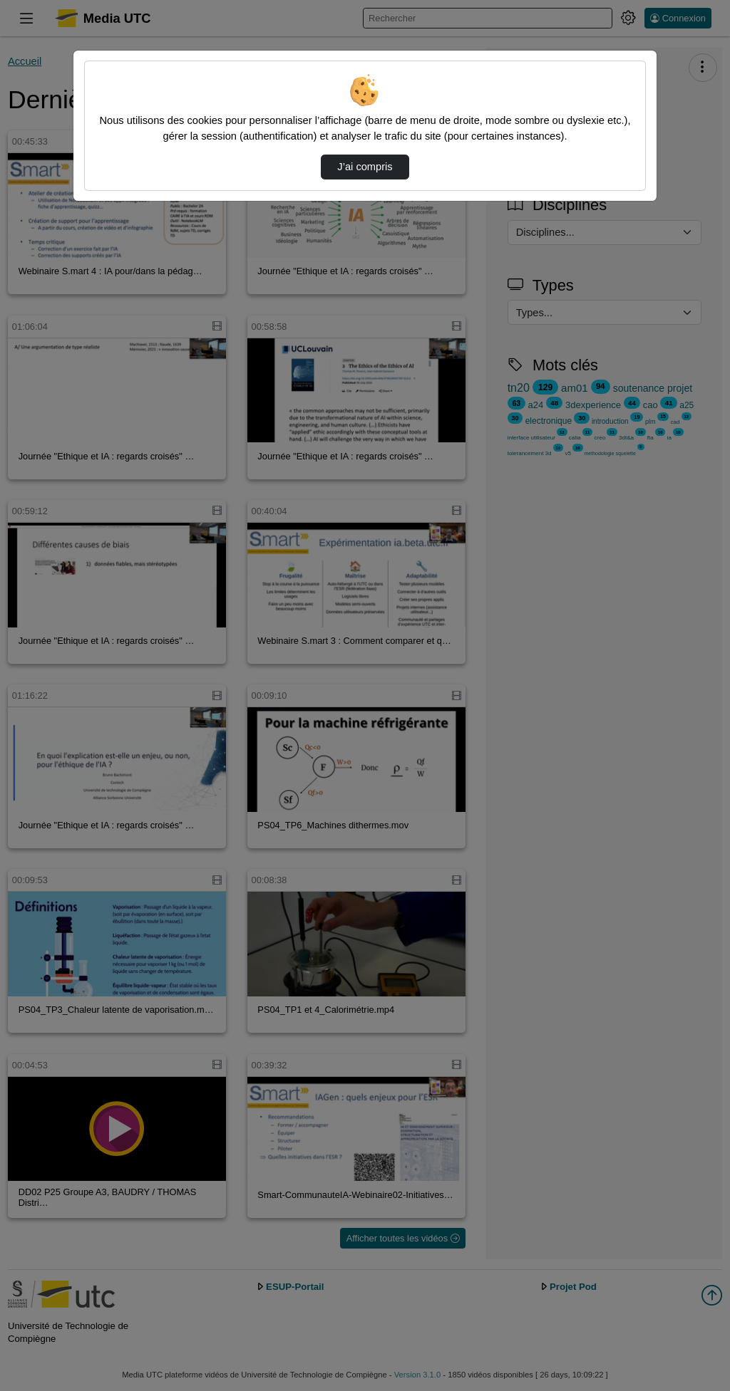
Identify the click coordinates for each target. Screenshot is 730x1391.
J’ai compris (364, 166)
